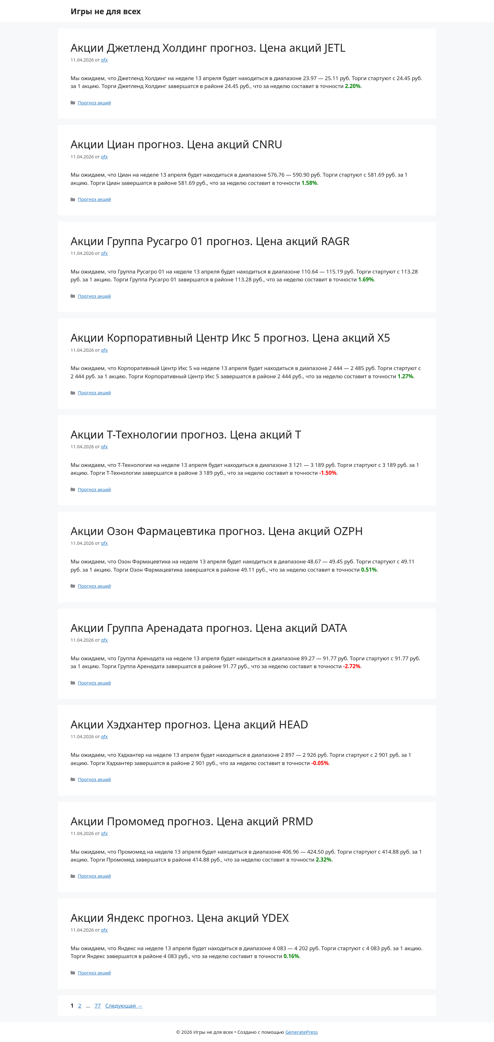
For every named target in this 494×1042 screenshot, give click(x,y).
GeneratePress (301, 1032)
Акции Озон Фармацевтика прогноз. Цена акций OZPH (217, 530)
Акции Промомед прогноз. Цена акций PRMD (192, 821)
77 (98, 1005)
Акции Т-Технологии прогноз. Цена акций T (186, 434)
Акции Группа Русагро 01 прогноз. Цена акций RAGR (210, 240)
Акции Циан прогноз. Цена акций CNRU (176, 144)
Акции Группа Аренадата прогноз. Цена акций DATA (209, 627)
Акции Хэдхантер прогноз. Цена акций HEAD (189, 724)
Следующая (124, 1005)
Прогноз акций (94, 103)
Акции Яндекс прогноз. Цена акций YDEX (180, 917)
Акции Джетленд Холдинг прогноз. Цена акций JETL (208, 47)
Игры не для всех (106, 11)
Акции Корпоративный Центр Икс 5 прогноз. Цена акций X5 (230, 337)
